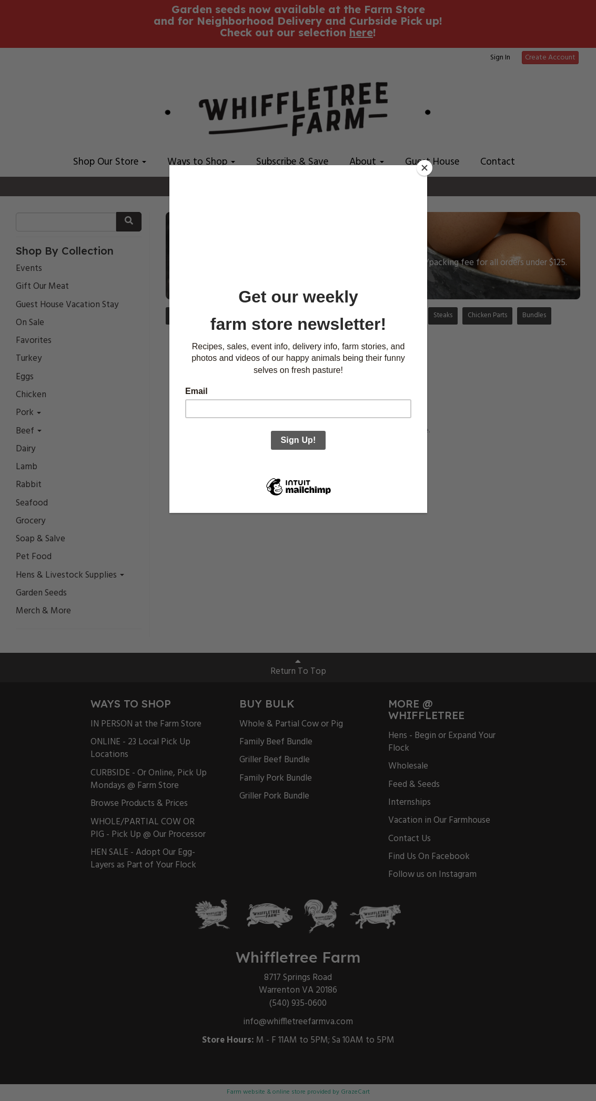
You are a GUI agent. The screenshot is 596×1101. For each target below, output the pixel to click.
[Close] (424, 168)
